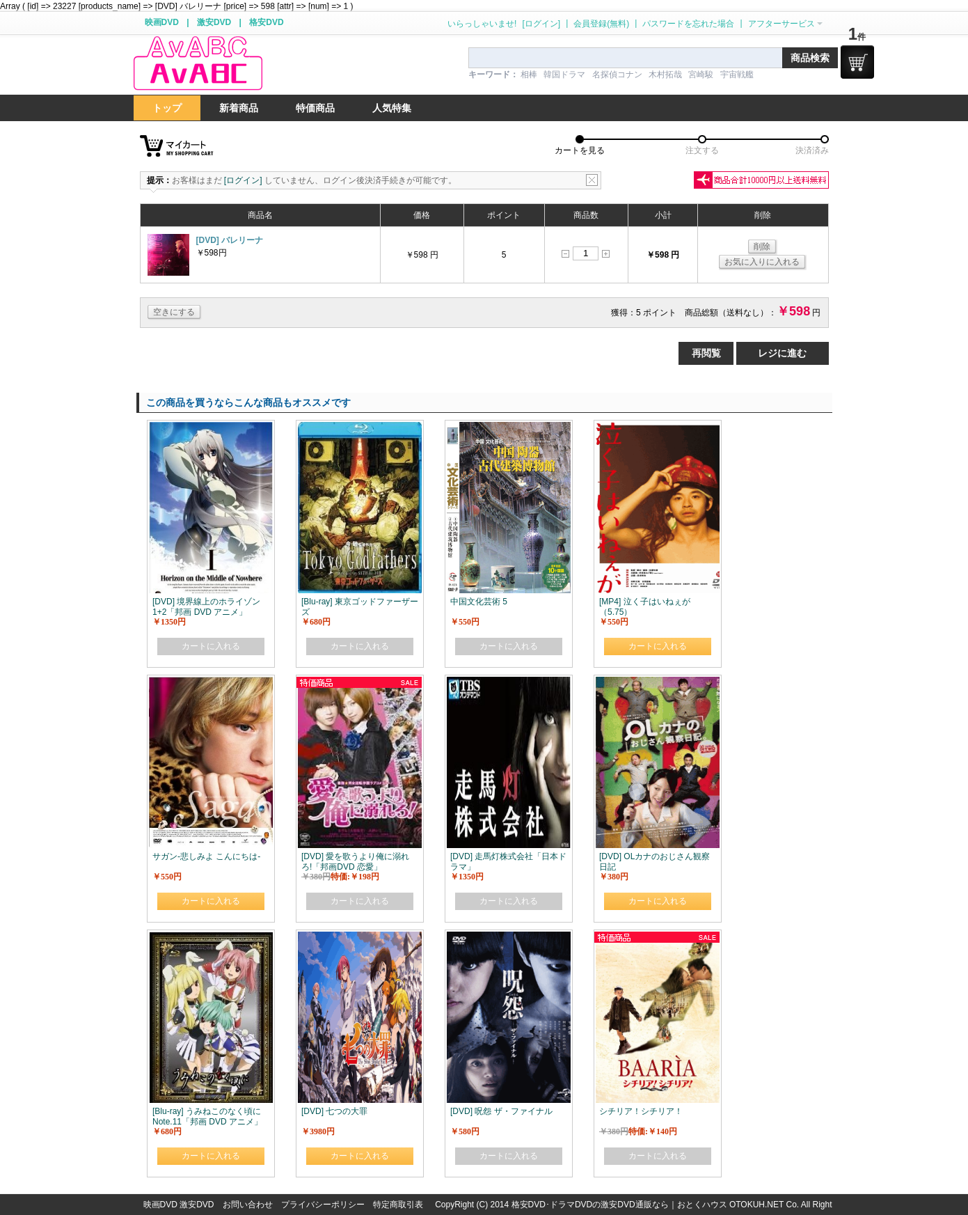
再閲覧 (706, 353)
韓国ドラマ (564, 74)
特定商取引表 (398, 1204)
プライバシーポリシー (323, 1204)
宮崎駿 (700, 74)
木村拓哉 (665, 74)
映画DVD (162, 22)
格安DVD (266, 22)
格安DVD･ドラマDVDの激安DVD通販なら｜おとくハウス (620, 1204)
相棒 (529, 74)
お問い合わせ (248, 1204)
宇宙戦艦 (737, 74)
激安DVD (214, 22)
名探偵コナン (617, 74)
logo (197, 63)
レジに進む (782, 353)
